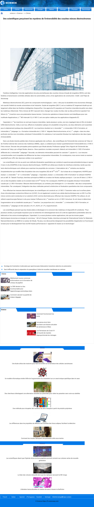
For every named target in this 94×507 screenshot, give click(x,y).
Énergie (40, 9)
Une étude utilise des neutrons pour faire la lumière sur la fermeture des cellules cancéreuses (42, 358)
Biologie (63, 9)
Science (19, 13)
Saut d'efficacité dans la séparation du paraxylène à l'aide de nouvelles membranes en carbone (34, 269)
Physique (74, 9)
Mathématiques (56, 497)
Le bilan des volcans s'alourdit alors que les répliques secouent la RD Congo (42, 469)
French (5, 497)
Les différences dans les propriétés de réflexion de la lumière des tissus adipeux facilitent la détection (42, 418)
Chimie (17, 9)
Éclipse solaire (66, 497)
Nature (51, 9)
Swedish (39, 497)
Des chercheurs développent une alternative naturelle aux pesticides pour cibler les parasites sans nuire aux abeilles (42, 388)
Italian (13, 497)
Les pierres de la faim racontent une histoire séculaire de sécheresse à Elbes (46, 324)
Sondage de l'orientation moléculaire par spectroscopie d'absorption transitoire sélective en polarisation (37, 266)
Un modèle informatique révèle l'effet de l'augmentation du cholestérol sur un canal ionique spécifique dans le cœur (42, 373)
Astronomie (28, 9)
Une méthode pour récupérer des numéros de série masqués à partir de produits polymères (42, 403)
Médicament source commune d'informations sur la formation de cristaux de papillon (21, 280)
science (12, 13)
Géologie (48, 497)
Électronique (86, 9)
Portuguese (30, 497)
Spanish (22, 497)
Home (6, 9)
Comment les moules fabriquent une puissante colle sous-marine (42, 433)
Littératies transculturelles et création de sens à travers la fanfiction (42, 483)
